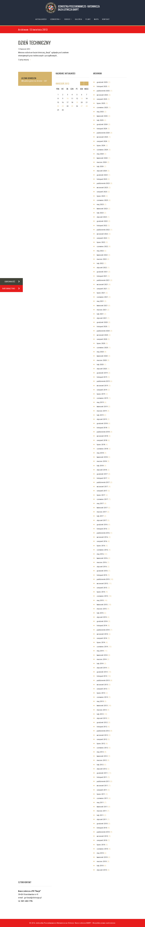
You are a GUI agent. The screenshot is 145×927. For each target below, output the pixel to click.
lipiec (101, 103)
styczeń (102, 171)
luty (100, 120)
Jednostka (55, 19)
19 (77, 102)
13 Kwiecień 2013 (24, 49)
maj (100, 112)
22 (58, 106)
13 (82, 98)
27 (82, 106)
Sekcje (67, 19)
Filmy (88, 19)
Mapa (96, 19)
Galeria (78, 19)
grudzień (102, 82)
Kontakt (106, 19)
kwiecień (62, 83)
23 (63, 106)
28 (87, 106)
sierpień (102, 99)
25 (72, 106)
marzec (102, 162)
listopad (102, 86)
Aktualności (41, 19)
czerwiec (102, 107)
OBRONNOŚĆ (14, 281)
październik (103, 91)
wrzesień (102, 95)
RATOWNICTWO (12, 288)
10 (67, 98)
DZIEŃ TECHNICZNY (34, 42)
